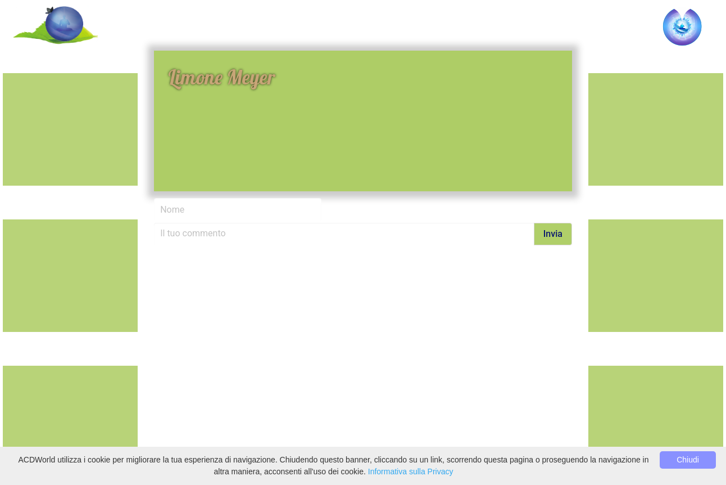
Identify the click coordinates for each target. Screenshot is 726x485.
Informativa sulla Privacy (410, 471)
